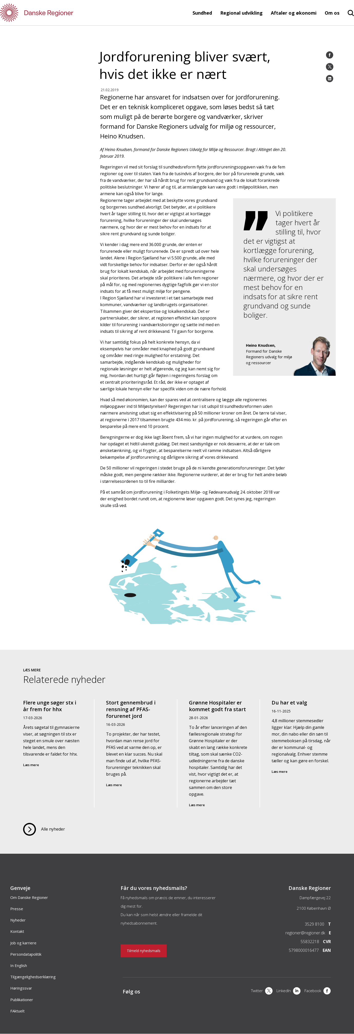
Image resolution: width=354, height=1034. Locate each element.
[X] (262, 991)
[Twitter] (329, 67)
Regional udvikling (241, 13)
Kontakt (17, 931)
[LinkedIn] (329, 78)
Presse (16, 908)
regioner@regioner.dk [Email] (305, 933)
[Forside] (51, 12)
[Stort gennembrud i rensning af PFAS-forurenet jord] (135, 753)
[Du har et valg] (301, 753)
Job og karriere (23, 942)
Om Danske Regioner (29, 897)
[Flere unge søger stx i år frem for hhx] (53, 753)
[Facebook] (329, 55)
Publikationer (21, 999)
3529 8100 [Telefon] (314, 924)
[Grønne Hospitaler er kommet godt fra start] (218, 753)
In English (18, 965)
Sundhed (202, 13)
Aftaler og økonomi (294, 13)
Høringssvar (21, 988)
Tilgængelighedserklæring (33, 976)
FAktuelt (17, 1010)
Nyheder (18, 920)
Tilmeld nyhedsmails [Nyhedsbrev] (143, 950)
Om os (332, 13)
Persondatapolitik (25, 954)
